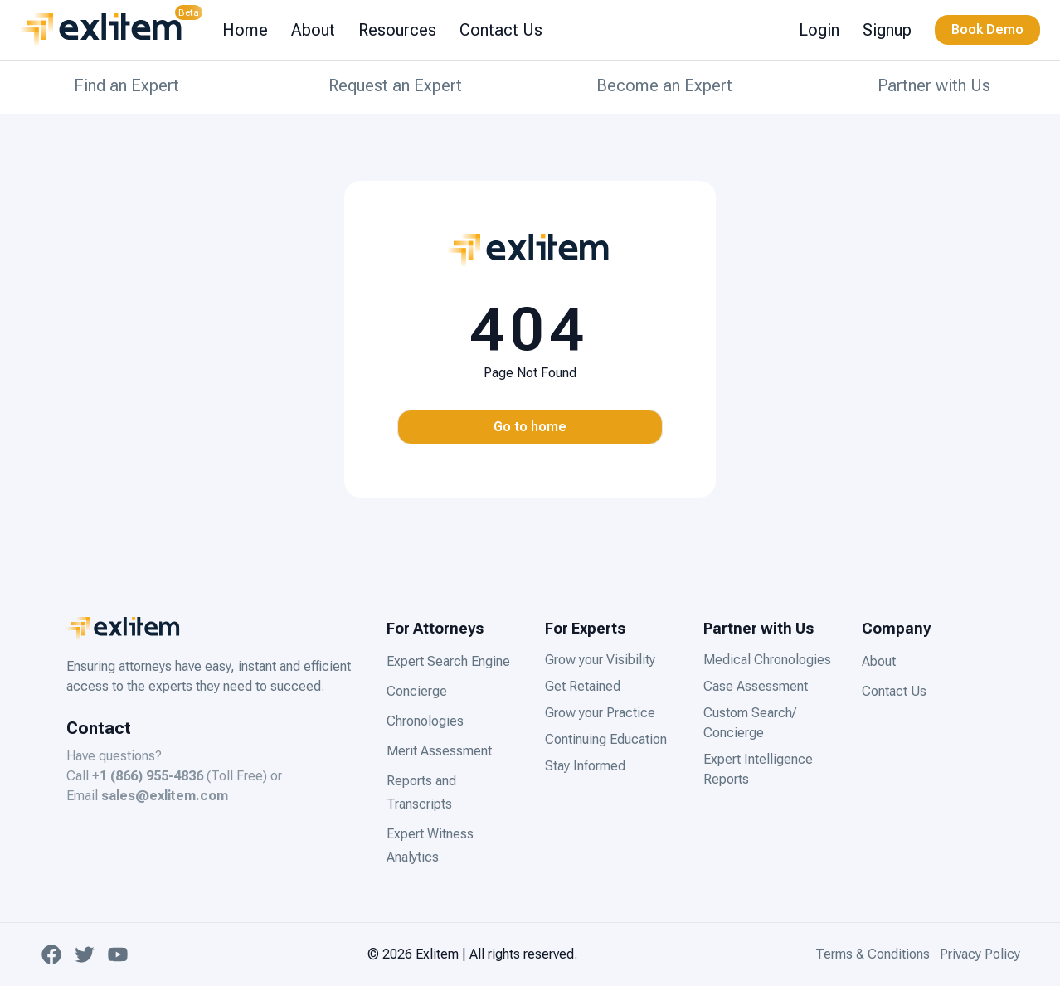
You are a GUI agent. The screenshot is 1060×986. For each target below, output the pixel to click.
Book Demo (987, 29)
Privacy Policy (980, 954)
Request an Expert (395, 85)
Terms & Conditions (872, 954)
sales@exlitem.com (164, 796)
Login (819, 30)
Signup (887, 30)
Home (245, 30)
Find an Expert (126, 85)
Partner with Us (934, 85)
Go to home (530, 427)
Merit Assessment (439, 751)
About (313, 30)
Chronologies (425, 721)
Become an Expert (664, 85)
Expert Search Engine (448, 661)
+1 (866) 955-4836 (147, 776)
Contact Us (500, 30)
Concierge (417, 691)
